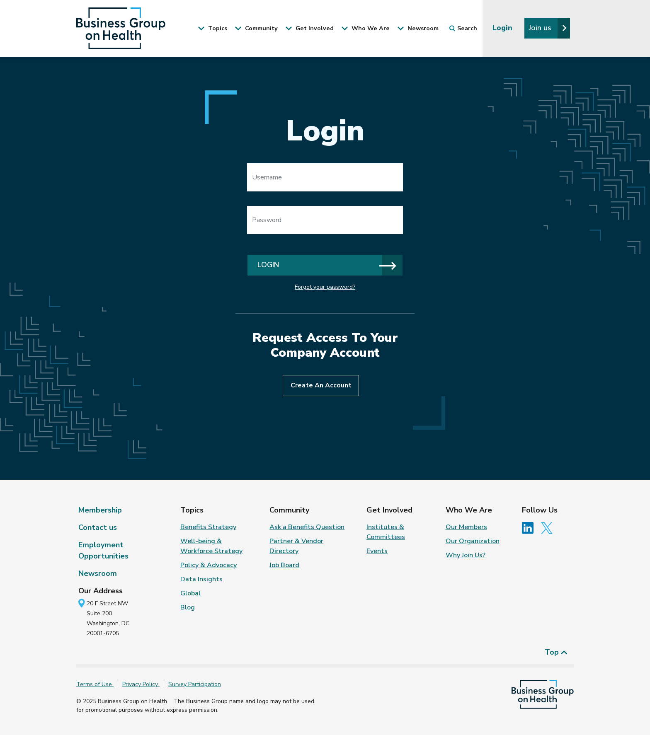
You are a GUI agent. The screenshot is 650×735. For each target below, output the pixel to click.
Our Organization (473, 541)
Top (556, 652)
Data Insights (201, 579)
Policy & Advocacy (208, 565)
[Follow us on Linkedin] (530, 527)
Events (377, 551)
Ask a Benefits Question (306, 527)
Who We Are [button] (365, 28)
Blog (187, 607)
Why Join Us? (465, 555)
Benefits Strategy (208, 527)
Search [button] (463, 28)
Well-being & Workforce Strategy (211, 546)
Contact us (97, 527)
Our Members (466, 527)
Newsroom (97, 573)
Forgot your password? (325, 287)
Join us (548, 28)
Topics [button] (212, 28)
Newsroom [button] (418, 28)
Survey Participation (194, 684)
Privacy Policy (141, 684)
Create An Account (321, 385)
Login (503, 28)
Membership (100, 510)
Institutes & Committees (385, 532)
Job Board (284, 565)
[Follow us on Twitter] (548, 527)
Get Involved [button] (309, 28)
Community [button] (256, 28)
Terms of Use (95, 684)
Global (190, 593)
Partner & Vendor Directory (296, 546)
